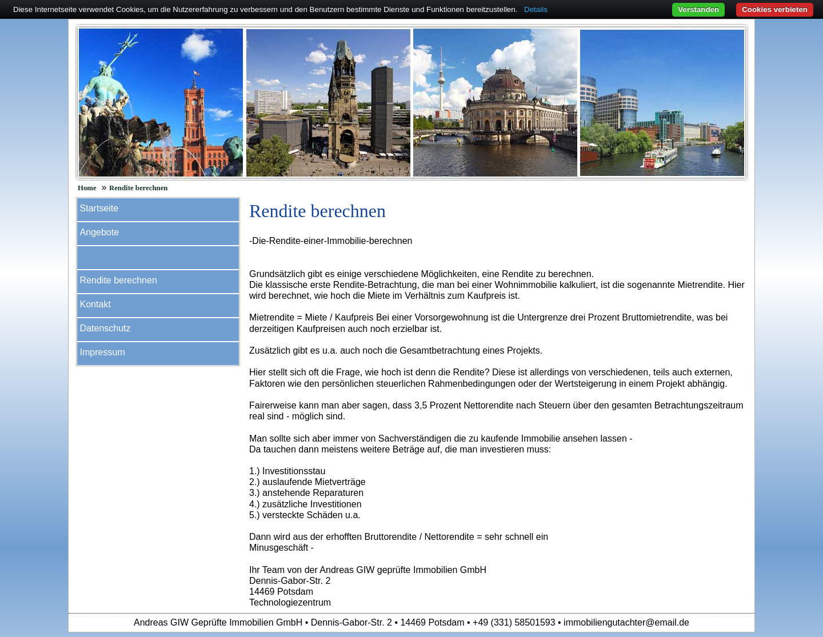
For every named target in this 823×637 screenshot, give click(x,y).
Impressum (102, 352)
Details (536, 9)
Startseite (99, 208)
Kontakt (95, 304)
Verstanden (698, 9)
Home (87, 188)
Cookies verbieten (775, 9)
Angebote (99, 232)
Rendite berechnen (138, 188)
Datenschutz (105, 328)
